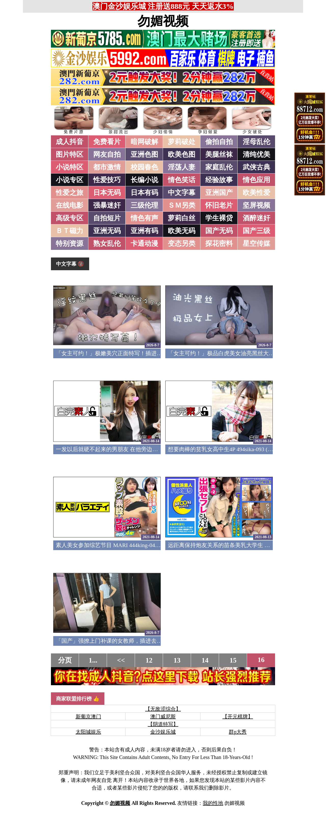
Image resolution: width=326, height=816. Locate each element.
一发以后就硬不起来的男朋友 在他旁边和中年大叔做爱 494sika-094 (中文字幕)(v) (155, 449)
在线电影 (69, 205)
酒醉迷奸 (256, 218)
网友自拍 (107, 154)
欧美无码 (181, 231)
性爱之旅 (69, 192)
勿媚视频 (163, 21)
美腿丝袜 (219, 154)
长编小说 (144, 180)
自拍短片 (107, 218)
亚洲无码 (107, 231)
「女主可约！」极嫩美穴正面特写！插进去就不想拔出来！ (128, 353)
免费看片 (107, 142)
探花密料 (219, 243)
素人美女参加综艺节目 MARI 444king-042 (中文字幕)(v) (124, 545)
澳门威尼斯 (163, 716)
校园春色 (144, 167)
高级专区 (69, 218)
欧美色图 (181, 154)
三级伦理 (144, 205)
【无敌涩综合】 (163, 709)
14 (205, 660)
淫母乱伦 (256, 142)
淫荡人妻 (181, 167)
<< (121, 660)
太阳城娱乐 (88, 732)
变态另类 (181, 243)
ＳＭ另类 (181, 205)
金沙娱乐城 (163, 732)
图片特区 (69, 154)
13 (177, 660)
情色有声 (144, 218)
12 (149, 660)
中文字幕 (181, 192)
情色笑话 (181, 180)
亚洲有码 (144, 231)
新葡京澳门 (88, 716)
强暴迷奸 (107, 205)
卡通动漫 (144, 243)
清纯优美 (256, 154)
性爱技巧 (107, 180)
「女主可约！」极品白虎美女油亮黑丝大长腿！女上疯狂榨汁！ (246, 353)
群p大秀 (238, 732)
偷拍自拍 (219, 142)
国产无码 (219, 231)
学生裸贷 (219, 218)
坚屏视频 (256, 205)
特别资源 (69, 243)
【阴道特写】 (163, 724)
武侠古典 (256, 167)
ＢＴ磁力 (69, 231)
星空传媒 (256, 243)
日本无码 (107, 192)
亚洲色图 (144, 154)
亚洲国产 (219, 192)
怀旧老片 (219, 205)
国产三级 (256, 231)
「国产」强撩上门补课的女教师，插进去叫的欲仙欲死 (123, 641)
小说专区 (69, 180)
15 (233, 660)
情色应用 (256, 180)
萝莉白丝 (181, 218)
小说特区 (69, 167)
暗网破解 (144, 142)
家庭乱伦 (219, 167)
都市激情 (107, 167)
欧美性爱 (256, 192)
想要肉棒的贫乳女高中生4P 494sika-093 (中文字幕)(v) (233, 449)
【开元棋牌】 (237, 716)
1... (93, 660)
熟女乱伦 (107, 243)
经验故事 (219, 180)
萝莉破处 (181, 142)
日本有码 (144, 192)
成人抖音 (69, 142)
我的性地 (213, 803)
